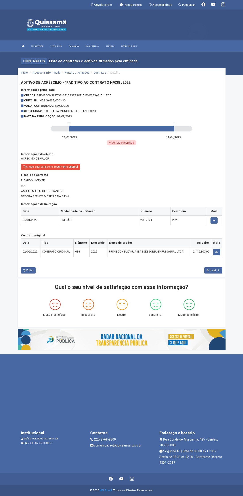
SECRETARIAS (37, 46)
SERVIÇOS (110, 46)
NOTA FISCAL (56, 46)
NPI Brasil (106, 490)
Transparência (74, 46)
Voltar (28, 270)
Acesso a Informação (47, 72)
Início (24, 72)
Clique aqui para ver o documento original (50, 166)
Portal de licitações (77, 72)
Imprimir (213, 270)
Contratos (100, 72)
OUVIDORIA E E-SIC (129, 46)
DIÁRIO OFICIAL (92, 46)
